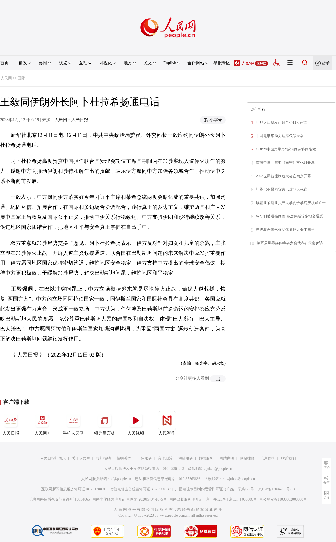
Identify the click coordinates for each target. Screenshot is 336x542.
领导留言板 (104, 423)
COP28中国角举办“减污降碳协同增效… (288, 149)
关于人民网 (81, 458)
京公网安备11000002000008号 (283, 499)
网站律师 (247, 458)
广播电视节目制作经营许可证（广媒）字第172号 (214, 489)
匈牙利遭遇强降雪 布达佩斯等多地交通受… (291, 216)
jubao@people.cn (219, 469)
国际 (21, 78)
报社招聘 (103, 458)
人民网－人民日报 (71, 119)
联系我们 (288, 458)
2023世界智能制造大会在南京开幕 (283, 176)
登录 (325, 63)
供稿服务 (185, 458)
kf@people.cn (121, 479)
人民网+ (42, 423)
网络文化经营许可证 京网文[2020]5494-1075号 (129, 499)
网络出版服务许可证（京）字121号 (197, 499)
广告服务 (144, 458)
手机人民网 (73, 423)
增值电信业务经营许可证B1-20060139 (140, 489)
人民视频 (136, 423)
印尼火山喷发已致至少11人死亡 (281, 122)
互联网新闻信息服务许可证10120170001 (73, 489)
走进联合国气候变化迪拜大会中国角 (285, 230)
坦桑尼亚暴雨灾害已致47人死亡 (281, 189)
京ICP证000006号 (243, 499)
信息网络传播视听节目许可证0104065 (59, 499)
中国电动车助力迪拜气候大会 (280, 136)
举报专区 (221, 63)
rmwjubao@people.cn (238, 479)
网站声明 (226, 458)
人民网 (6, 78)
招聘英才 (124, 458)
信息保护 (267, 458)
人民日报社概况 (53, 458)
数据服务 (206, 458)
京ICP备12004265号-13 (276, 489)
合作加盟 (165, 458)
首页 (4, 63)
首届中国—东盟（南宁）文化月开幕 (285, 163)
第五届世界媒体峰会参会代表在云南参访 (290, 243)
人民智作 (167, 423)
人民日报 (11, 423)
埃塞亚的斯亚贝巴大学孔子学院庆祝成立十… (292, 203)
